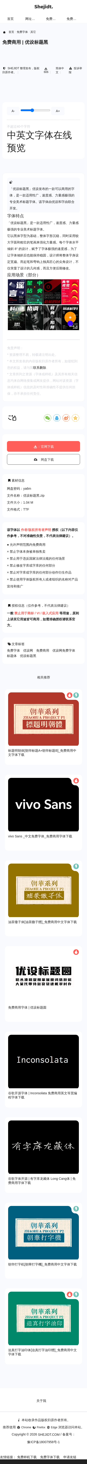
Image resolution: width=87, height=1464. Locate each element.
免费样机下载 (27, 1457)
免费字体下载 (50, 1457)
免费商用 (42, 650)
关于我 (41, 1401)
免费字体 (73, 19)
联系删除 (39, 367)
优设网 (28, 650)
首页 (10, 19)
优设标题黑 (28, 656)
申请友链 (69, 1457)
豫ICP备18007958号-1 (43, 1442)
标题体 (12, 656)
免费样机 (52, 19)
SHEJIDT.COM (49, 1434)
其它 (33, 32)
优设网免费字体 (63, 650)
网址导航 (31, 19)
